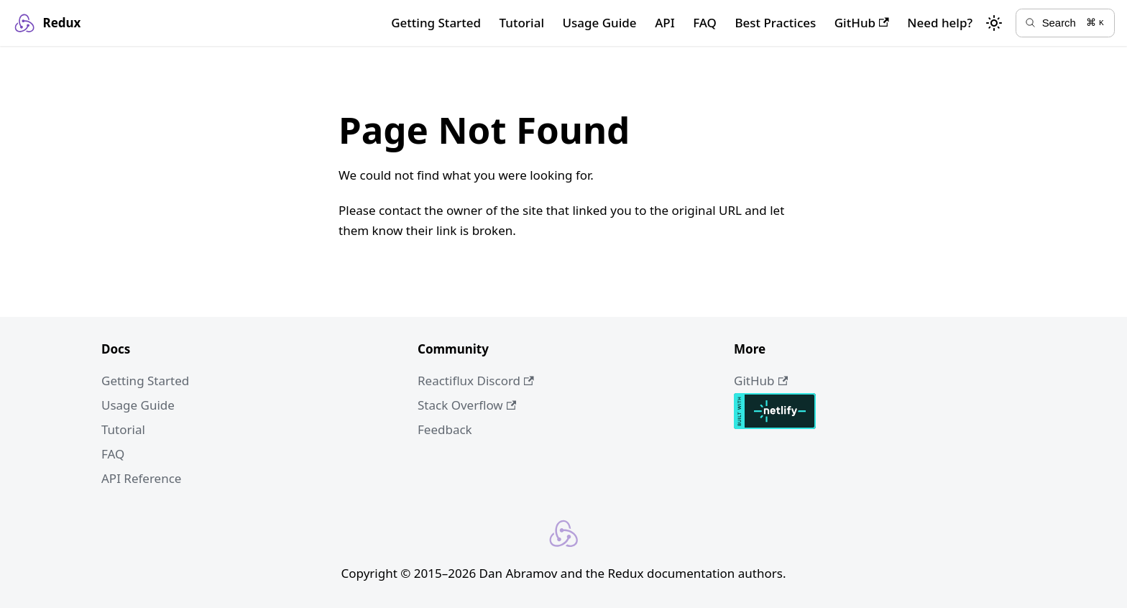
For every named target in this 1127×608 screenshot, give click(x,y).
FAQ (705, 22)
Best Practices (775, 22)
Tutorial (522, 22)
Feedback (445, 429)
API (665, 22)
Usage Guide (599, 22)
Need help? (939, 22)
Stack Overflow (467, 405)
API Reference (141, 478)
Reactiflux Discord (476, 380)
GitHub (861, 22)
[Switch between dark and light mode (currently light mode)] (994, 23)
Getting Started (436, 22)
